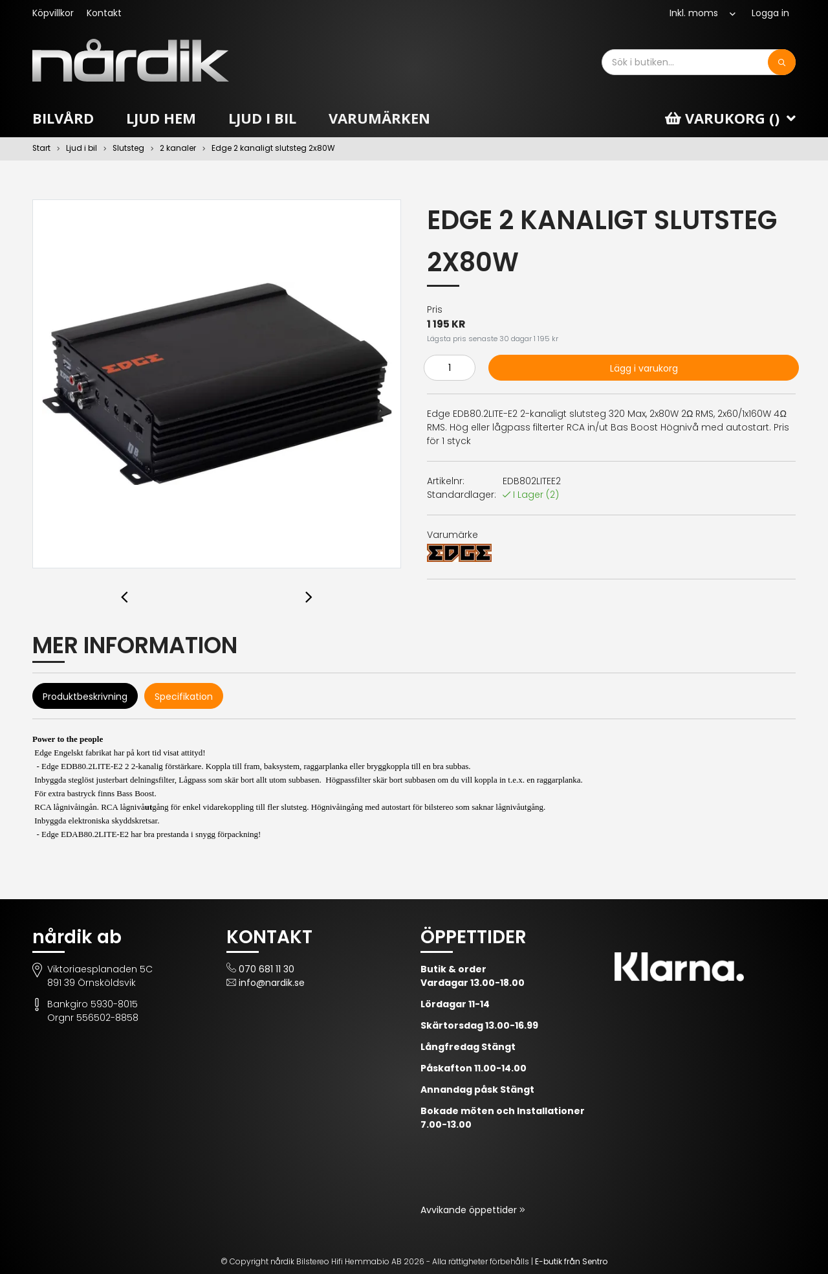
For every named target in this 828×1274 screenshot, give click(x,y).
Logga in (770, 12)
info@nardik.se (272, 982)
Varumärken (379, 118)
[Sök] (782, 62)
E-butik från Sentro (571, 1261)
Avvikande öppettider (469, 1209)
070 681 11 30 (266, 969)
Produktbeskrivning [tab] (85, 696)
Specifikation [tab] (184, 696)
